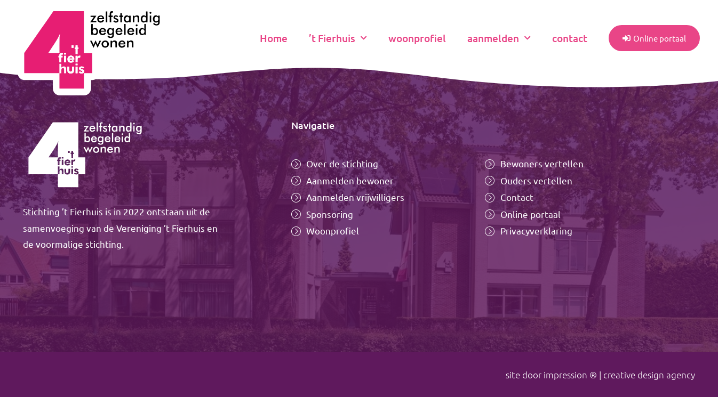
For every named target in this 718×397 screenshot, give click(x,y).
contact (569, 38)
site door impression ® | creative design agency (600, 374)
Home (274, 38)
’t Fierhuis (338, 38)
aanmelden (499, 38)
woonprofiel (417, 38)
